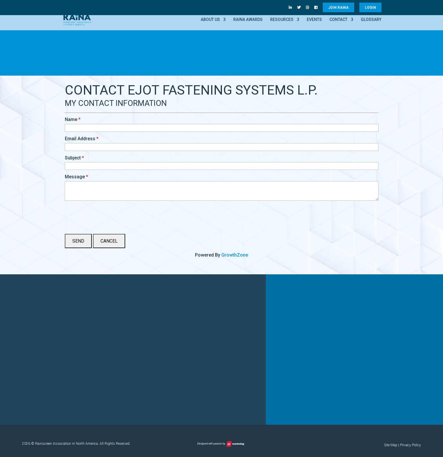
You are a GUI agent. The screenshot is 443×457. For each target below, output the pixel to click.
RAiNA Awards (248, 19)
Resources (281, 19)
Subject (73, 158)
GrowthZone (234, 255)
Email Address (80, 138)
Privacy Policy (410, 445)
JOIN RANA (338, 8)
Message (75, 176)
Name (71, 119)
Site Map (390, 445)
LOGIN (370, 8)
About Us (210, 19)
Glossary (371, 19)
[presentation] (109, 215)
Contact (338, 19)
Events (314, 19)
